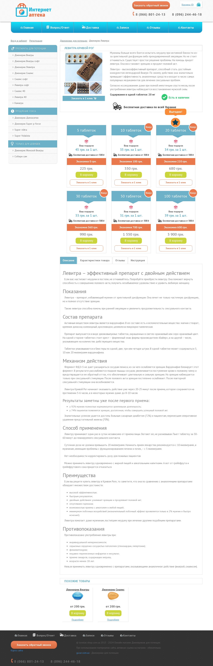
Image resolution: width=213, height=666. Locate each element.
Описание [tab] (68, 260)
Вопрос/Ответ (59, 27)
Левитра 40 (21, 97)
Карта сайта (17, 650)
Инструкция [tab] (138, 260)
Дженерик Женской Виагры (29, 150)
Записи (124, 27)
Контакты (187, 27)
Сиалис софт (21, 79)
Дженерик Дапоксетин (26, 117)
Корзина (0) (188, 4)
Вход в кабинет (19, 40)
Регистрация (35, 40)
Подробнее (77, 619)
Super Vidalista (22, 135)
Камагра (19, 103)
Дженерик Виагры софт (27, 61)
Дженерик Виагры (24, 55)
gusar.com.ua (82, 652)
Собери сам (21, 156)
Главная (28, 27)
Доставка (92, 27)
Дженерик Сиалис (24, 73)
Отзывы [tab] (120, 260)
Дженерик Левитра (25, 67)
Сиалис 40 (20, 91)
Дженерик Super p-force (28, 123)
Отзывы (155, 27)
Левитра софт (22, 85)
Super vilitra (21, 129)
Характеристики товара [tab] (94, 260)
